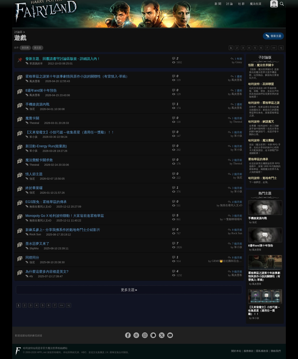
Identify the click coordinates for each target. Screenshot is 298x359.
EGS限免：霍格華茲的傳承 (43, 193)
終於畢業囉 (33, 180)
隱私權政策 (262, 350)
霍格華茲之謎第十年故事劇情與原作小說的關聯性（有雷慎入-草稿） (71, 75)
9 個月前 (235, 259)
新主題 (37, 47)
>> (273, 47)
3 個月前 (235, 180)
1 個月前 (235, 115)
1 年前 (236, 58)
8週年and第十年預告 (39, 88)
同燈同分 (31, 246)
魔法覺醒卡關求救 (37, 154)
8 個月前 (235, 220)
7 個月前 (235, 233)
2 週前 (236, 88)
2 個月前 (235, 154)
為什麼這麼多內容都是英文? (44, 259)
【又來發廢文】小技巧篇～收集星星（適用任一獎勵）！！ (65, 128)
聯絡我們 (276, 350)
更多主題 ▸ (129, 277)
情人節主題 (33, 167)
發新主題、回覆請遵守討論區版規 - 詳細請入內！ (58, 58)
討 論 (230, 3)
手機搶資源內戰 (36, 101)
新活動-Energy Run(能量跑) (44, 141)
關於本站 (236, 350)
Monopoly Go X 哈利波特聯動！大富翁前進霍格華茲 (60, 207)
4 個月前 (235, 194)
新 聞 (218, 3)
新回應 (25, 47)
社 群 (241, 3)
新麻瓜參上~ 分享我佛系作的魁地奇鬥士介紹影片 (58, 220)
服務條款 (249, 350)
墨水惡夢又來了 (36, 233)
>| (281, 47)
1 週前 (236, 75)
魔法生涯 (255, 3)
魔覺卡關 (31, 114)
